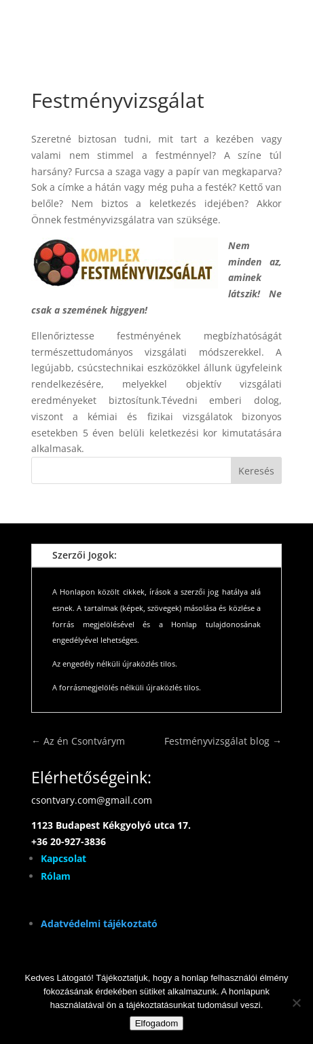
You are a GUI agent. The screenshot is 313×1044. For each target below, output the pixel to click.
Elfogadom (157, 1023)
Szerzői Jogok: (84, 554)
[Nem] (296, 1002)
